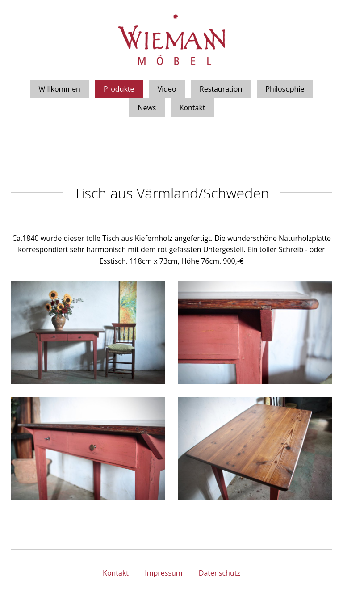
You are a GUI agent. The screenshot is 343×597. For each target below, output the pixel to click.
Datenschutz (219, 573)
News (147, 108)
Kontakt (192, 108)
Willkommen (59, 89)
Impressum (163, 573)
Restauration (221, 89)
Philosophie (284, 89)
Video (167, 89)
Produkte (119, 89)
